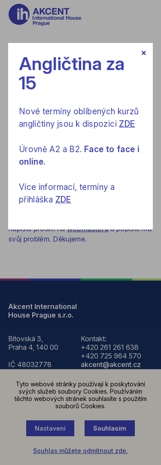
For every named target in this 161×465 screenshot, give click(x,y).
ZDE (127, 124)
